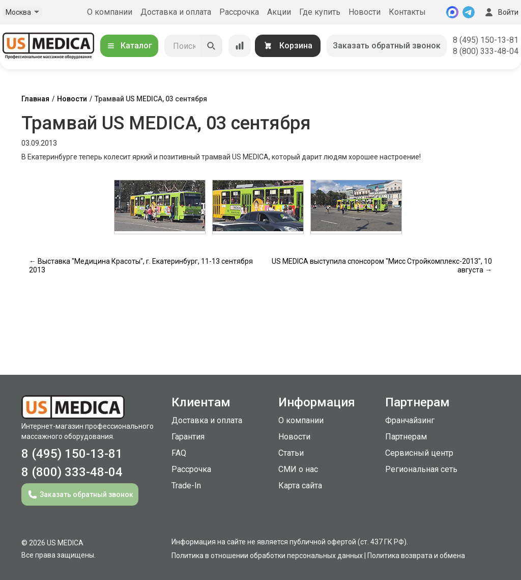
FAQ (178, 453)
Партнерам (406, 436)
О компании (109, 12)
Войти (500, 12)
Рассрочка (239, 12)
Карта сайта (300, 485)
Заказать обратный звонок (387, 45)
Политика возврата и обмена (416, 555)
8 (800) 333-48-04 (485, 51)
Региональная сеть (421, 469)
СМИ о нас (298, 469)
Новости (365, 12)
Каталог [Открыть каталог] (129, 45)
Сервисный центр (419, 453)
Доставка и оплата (175, 12)
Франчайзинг (410, 420)
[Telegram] (468, 12)
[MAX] (452, 12)
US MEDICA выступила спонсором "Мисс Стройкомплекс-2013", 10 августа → (382, 265)
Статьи (291, 453)
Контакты (407, 12)
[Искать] (211, 46)
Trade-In (186, 485)
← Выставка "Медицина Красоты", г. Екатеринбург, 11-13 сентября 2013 (141, 265)
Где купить (319, 12)
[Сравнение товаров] (239, 46)
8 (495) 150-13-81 (485, 40)
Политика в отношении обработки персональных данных (267, 555)
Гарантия (188, 436)
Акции (279, 12)
